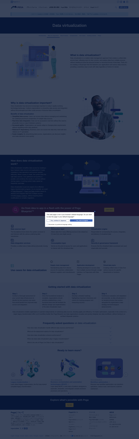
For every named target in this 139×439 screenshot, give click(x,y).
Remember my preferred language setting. (60, 224)
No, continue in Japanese (58, 220)
